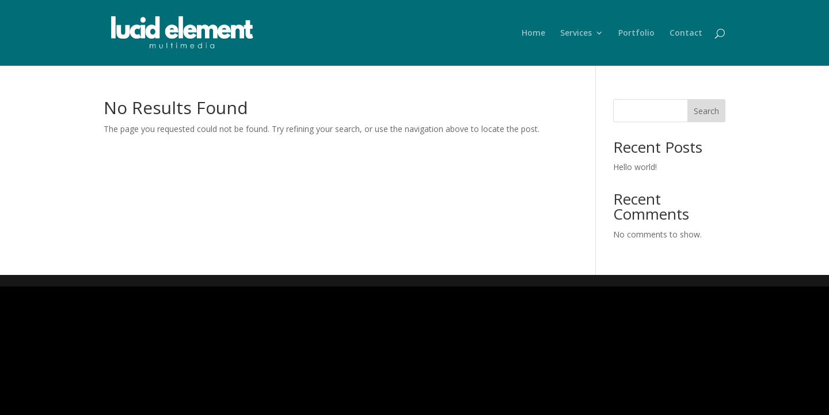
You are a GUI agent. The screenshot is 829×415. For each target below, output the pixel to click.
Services (576, 33)
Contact (686, 33)
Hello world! (635, 166)
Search (706, 110)
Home (533, 33)
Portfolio (636, 33)
